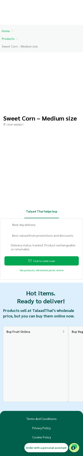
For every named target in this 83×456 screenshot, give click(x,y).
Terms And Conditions (42, 419)
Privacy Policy (41, 428)
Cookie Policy (41, 437)
